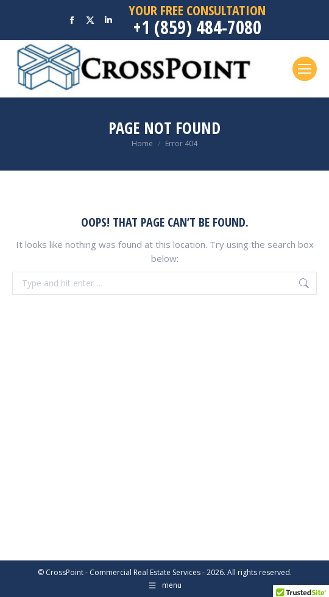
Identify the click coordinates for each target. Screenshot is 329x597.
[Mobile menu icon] (304, 69)
